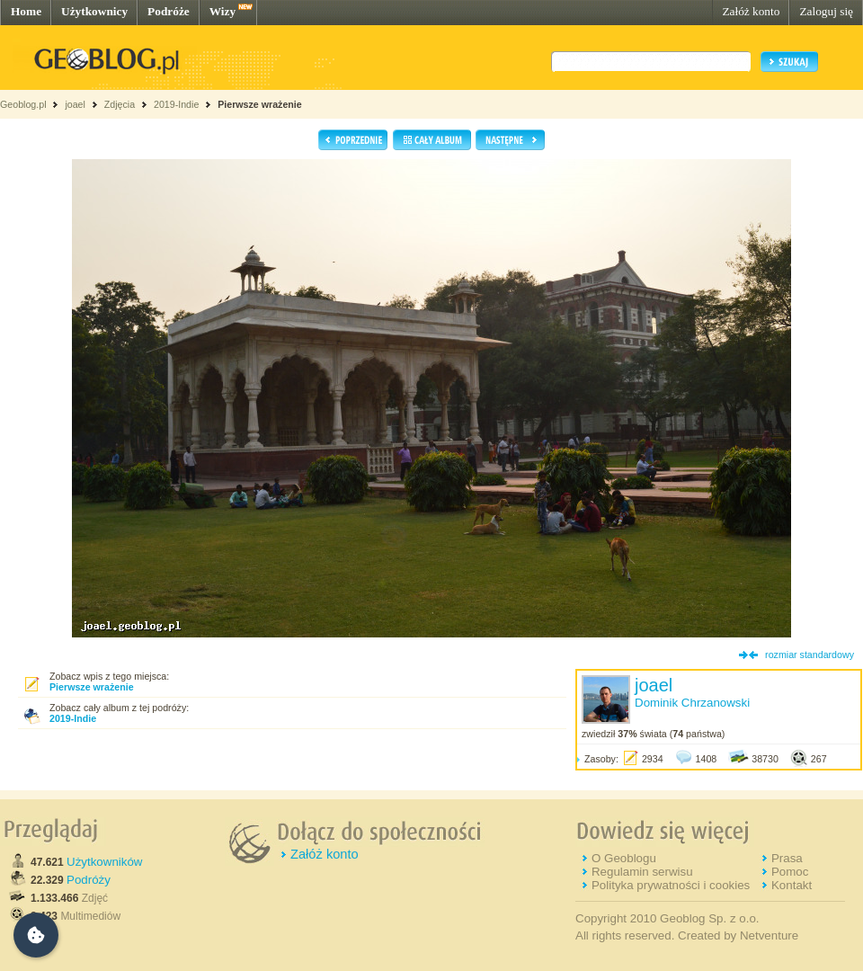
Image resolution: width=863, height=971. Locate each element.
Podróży (89, 879)
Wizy (222, 11)
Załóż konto (750, 11)
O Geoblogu (624, 858)
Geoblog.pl (23, 104)
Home (26, 11)
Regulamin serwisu (642, 871)
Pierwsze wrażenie (260, 104)
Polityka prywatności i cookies (671, 885)
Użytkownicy (94, 11)
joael (75, 104)
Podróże (168, 11)
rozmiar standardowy (809, 654)
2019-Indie (176, 104)
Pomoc (789, 871)
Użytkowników (104, 862)
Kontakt (791, 885)
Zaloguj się (826, 11)
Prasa (787, 858)
